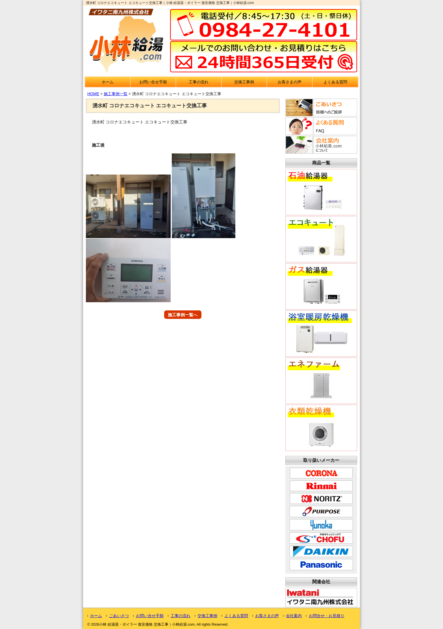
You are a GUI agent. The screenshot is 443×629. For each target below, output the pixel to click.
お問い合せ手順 (153, 82)
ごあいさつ (119, 615)
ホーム (108, 82)
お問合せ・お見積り (326, 615)
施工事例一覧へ (182, 314)
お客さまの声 (289, 82)
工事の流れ (199, 82)
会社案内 (294, 615)
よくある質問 (335, 82)
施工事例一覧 (115, 94)
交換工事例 (244, 82)
